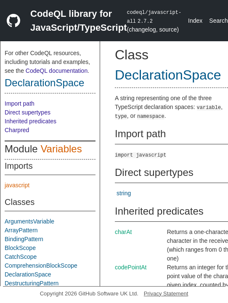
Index (195, 20)
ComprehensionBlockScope (41, 265)
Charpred (17, 130)
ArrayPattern (21, 230)
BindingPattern (24, 239)
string (124, 193)
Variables (61, 148)
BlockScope (20, 248)
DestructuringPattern (31, 283)
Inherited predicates (30, 121)
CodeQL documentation (56, 70)
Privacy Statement (166, 293)
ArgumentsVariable (29, 221)
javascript (17, 185)
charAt (123, 232)
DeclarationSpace (44, 82)
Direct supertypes (27, 112)
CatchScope (21, 256)
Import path (19, 103)
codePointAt (131, 267)
